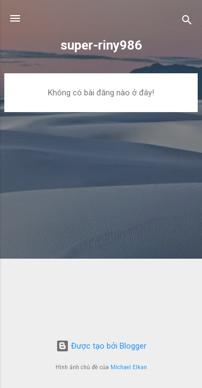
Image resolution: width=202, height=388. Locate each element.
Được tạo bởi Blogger (101, 346)
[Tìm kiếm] (186, 21)
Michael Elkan (128, 367)
